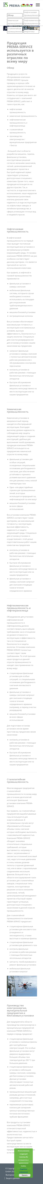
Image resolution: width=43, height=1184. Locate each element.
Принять (25, 1175)
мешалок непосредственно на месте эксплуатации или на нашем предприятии (23, 391)
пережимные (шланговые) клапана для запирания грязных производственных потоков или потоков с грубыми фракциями (22, 1110)
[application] (22, 984)
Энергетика (29, 31)
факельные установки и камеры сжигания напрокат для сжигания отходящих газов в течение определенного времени (22, 584)
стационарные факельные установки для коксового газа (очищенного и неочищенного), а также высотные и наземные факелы (23, 932)
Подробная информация (23, 1170)
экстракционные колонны (21, 316)
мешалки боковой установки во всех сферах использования (22, 506)
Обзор (11, 15)
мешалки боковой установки (22, 312)
